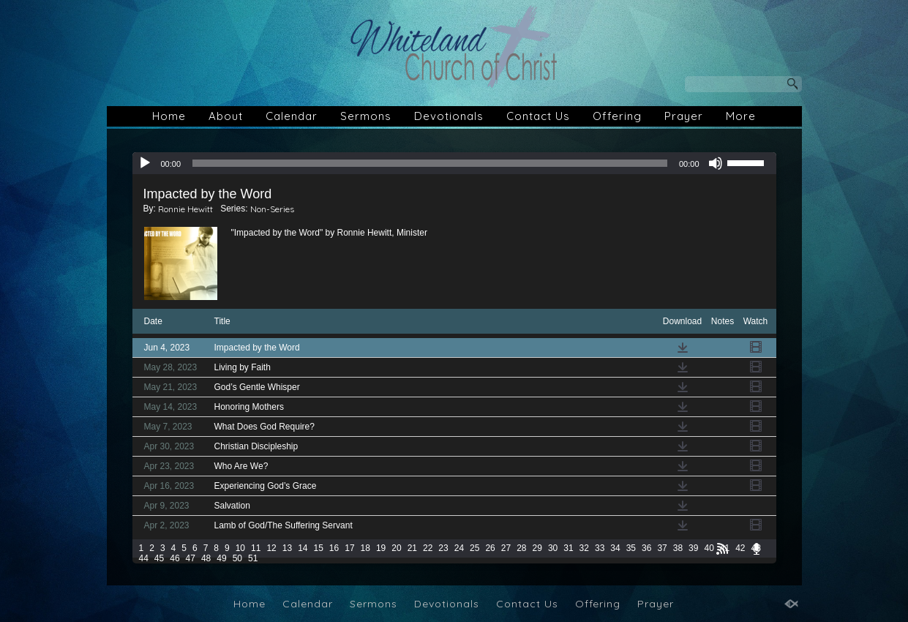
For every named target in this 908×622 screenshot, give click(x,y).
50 (237, 558)
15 (318, 548)
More (741, 116)
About (226, 116)
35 (631, 548)
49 (221, 558)
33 (599, 548)
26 (490, 548)
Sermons (365, 116)
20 (396, 548)
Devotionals (449, 116)
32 (584, 548)
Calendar (292, 116)
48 (206, 558)
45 (159, 558)
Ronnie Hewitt (185, 208)
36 (646, 548)
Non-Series (272, 208)
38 (678, 548)
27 (506, 548)
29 (537, 548)
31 (568, 548)
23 (443, 548)
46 (174, 558)
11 (255, 548)
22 (427, 548)
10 (240, 548)
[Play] (145, 163)
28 (521, 548)
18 (365, 548)
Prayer (683, 116)
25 (474, 548)
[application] (454, 163)
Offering (617, 116)
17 (349, 548)
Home (169, 116)
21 (412, 548)
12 (271, 548)
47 (190, 558)
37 (662, 548)
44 (144, 558)
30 (553, 548)
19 (381, 548)
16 (334, 548)
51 (253, 558)
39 (693, 548)
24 (459, 548)
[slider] (429, 163)
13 (287, 548)
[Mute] (715, 163)
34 (615, 548)
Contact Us (538, 116)
